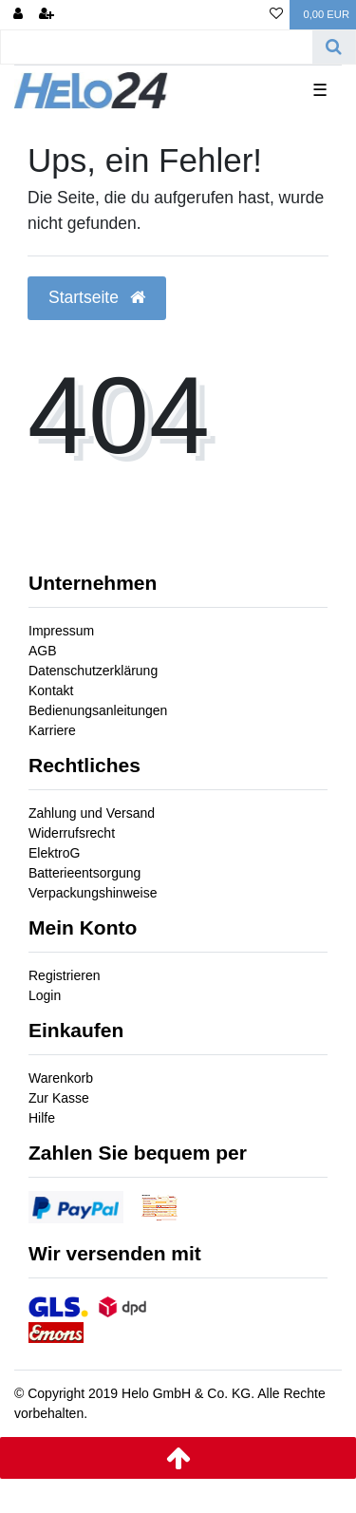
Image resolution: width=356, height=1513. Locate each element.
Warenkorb (60, 1078)
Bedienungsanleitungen (97, 710)
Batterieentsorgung (84, 872)
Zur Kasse (58, 1098)
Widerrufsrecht (71, 833)
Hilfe (41, 1117)
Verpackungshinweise (92, 892)
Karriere (52, 730)
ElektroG (54, 853)
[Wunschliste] (276, 14)
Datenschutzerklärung (93, 670)
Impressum (61, 630)
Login (44, 995)
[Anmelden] (18, 14)
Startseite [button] (96, 297)
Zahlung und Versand (91, 813)
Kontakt (50, 690)
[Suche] (333, 47)
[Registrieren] (46, 14)
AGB (42, 650)
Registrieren (64, 975)
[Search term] (156, 47)
